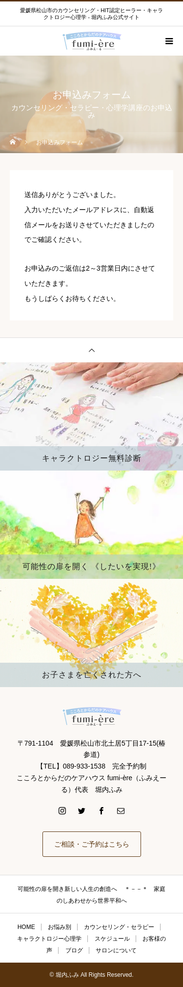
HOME (26, 927)
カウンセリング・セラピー (119, 927)
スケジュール (112, 938)
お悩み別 (59, 927)
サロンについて (116, 950)
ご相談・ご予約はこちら (91, 844)
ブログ (74, 950)
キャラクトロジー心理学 (49, 938)
